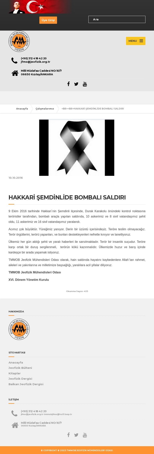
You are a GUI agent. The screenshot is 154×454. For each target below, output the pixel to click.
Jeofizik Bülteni (20, 368)
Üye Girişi (48, 20)
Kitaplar (15, 373)
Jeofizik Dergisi (20, 378)
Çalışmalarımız (45, 108)
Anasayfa (22, 108)
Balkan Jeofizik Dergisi (26, 384)
